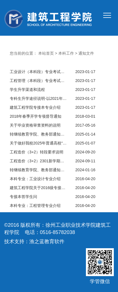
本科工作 (66, 53)
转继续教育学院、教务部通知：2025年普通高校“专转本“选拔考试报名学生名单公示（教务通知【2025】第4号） (38, 134)
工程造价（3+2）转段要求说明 (36, 152)
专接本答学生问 (23, 196)
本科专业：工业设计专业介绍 (35, 179)
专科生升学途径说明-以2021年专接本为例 (38, 98)
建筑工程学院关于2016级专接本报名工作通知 (38, 187)
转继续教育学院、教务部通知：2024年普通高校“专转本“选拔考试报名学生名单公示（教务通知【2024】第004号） (38, 170)
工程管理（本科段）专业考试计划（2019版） (38, 80)
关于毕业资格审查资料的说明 (35, 125)
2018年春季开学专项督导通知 (35, 116)
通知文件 (86, 53)
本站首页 (46, 53)
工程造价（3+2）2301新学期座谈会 (38, 161)
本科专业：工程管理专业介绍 (35, 205)
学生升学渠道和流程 (27, 89)
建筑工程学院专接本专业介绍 (35, 107)
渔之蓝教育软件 (46, 241)
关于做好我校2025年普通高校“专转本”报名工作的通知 (38, 143)
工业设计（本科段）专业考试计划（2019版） (38, 71)
